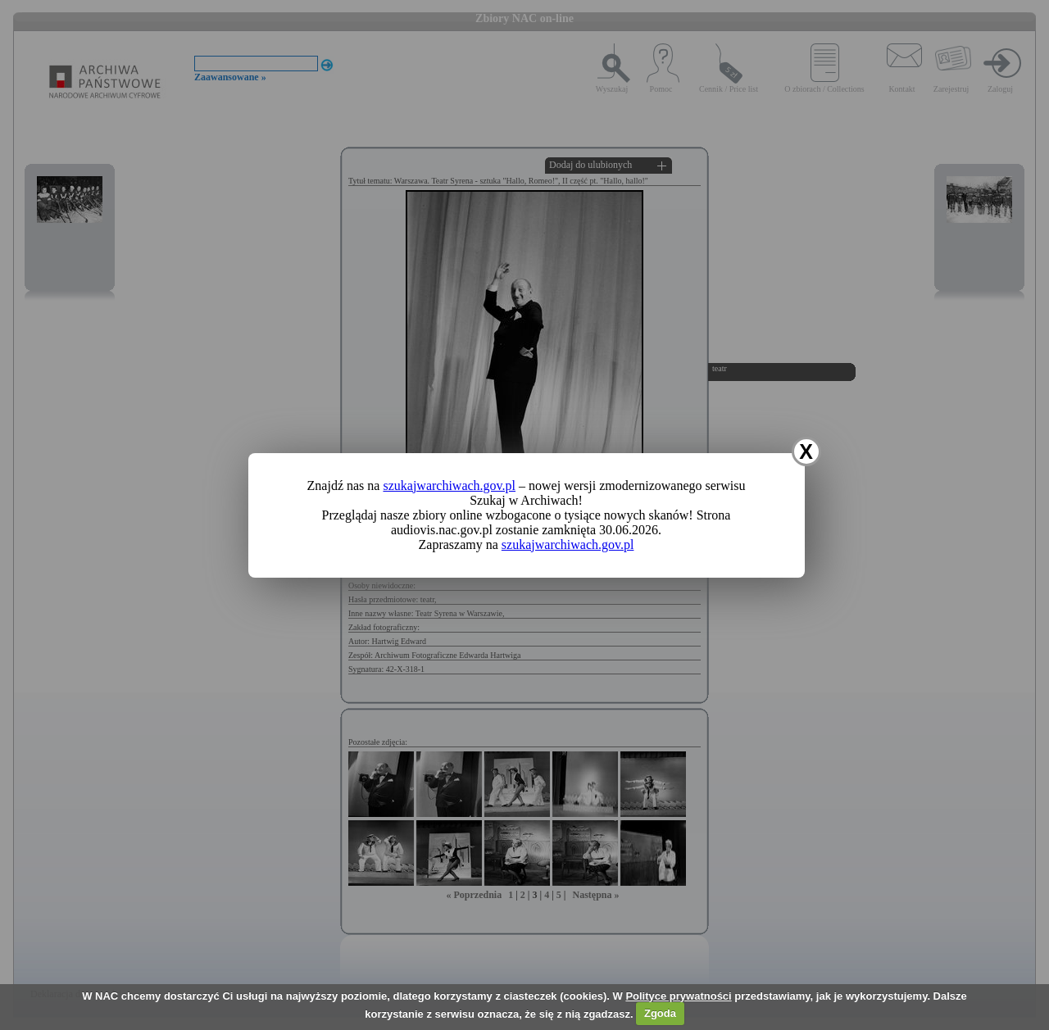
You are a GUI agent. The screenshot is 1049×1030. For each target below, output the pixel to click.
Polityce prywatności (678, 996)
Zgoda (660, 1013)
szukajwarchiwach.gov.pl (449, 485)
